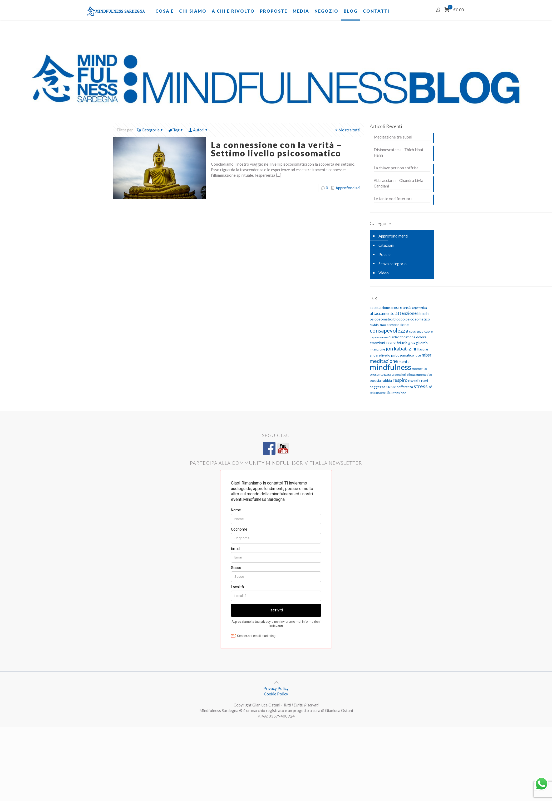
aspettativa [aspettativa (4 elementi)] (419, 307)
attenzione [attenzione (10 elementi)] (406, 313)
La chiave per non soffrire (396, 167)
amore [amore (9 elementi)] (396, 307)
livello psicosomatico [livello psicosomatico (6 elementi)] (397, 355)
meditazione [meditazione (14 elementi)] (384, 361)
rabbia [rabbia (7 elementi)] (387, 380)
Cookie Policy (276, 693)
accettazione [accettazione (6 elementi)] (380, 307)
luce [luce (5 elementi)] (418, 355)
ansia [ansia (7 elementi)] (407, 307)
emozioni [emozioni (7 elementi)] (377, 342)
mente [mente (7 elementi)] (404, 361)
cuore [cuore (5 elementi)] (428, 331)
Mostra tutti (347, 129)
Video (383, 272)
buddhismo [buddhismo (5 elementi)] (378, 325)
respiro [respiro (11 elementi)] (400, 380)
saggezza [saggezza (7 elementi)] (377, 386)
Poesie (384, 254)
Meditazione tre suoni (393, 137)
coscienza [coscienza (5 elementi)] (416, 331)
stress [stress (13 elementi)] (421, 386)
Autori (198, 129)
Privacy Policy (276, 688)
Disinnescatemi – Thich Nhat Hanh (398, 152)
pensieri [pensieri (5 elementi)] (400, 375)
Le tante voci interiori (393, 198)
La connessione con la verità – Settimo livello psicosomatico (276, 149)
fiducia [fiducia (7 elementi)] (402, 342)
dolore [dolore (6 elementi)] (421, 337)
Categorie (150, 129)
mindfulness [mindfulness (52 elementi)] (390, 367)
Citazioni (386, 245)
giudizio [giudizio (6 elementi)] (422, 343)
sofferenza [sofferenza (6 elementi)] (405, 387)
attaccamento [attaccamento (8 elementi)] (382, 313)
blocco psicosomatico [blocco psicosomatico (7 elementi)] (411, 319)
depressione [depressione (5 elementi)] (379, 337)
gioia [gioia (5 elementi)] (411, 343)
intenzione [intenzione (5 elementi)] (377, 349)
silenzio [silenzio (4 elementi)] (391, 387)
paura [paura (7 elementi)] (389, 374)
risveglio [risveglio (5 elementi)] (414, 381)
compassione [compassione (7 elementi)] (398, 324)
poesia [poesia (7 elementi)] (375, 380)
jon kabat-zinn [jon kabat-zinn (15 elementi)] (402, 348)
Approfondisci (348, 187)
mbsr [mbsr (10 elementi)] (427, 355)
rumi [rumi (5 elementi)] (424, 381)
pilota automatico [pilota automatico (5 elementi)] (419, 375)
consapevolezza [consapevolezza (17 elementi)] (389, 330)
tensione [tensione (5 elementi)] (399, 393)
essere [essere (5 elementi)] (391, 343)
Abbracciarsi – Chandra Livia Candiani (398, 183)
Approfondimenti (393, 236)
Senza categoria (392, 263)
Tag (176, 129)
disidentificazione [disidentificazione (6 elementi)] (401, 337)
